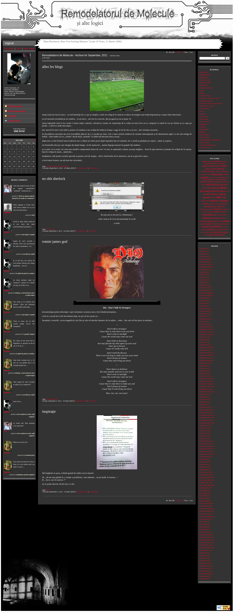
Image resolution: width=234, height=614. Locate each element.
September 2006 (205, 574)
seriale (210, 229)
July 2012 (202, 397)
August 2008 (203, 519)
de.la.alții (217, 177)
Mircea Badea (204, 135)
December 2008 (205, 509)
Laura (201, 111)
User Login (29, 48)
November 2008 (205, 511)
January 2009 (204, 506)
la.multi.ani (210, 206)
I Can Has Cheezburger (207, 145)
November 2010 (205, 449)
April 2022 (203, 254)
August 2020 (203, 298)
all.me (218, 161)
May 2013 (202, 371)
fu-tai (227, 191)
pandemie (216, 218)
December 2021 (205, 264)
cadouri (208, 169)
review (226, 224)
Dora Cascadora (205, 83)
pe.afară (203, 221)
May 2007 (202, 558)
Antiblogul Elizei (205, 75)
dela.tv (205, 180)
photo (211, 221)
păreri (224, 218)
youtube (221, 235)
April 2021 (203, 282)
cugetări (204, 177)
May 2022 (202, 251)
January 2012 (204, 412)
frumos (221, 191)
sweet (203, 232)
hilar (47, 229)
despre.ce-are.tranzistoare (217, 180)
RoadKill (206, 226)
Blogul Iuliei (203, 77)
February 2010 (204, 472)
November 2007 (205, 542)
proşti (52, 229)
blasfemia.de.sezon (211, 166)
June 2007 (203, 555)
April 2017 (203, 316)
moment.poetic (208, 212)
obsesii (54, 399)
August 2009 (203, 488)
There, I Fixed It (205, 148)
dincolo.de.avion (207, 182)
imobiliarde (205, 201)
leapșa (219, 206)
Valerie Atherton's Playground (209, 140)
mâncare (226, 209)
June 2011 (203, 431)
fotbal (48, 166)
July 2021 (202, 275)
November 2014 (205, 334)
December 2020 (205, 293)
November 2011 (205, 418)
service (217, 229)
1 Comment (92, 231)
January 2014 (204, 350)
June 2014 (203, 337)
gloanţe (206, 197)
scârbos (203, 230)
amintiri (206, 163)
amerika (224, 161)
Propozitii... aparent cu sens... (209, 98)
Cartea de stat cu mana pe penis (210, 103)
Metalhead (203, 124)
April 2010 (203, 467)
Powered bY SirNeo (206, 106)
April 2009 (203, 498)
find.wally (205, 191)
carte (213, 169)
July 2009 (202, 490)
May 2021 (202, 280)
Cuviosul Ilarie (204, 109)
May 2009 (202, 496)
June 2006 (203, 579)
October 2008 (204, 514)
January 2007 (204, 568)
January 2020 (204, 311)
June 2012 (203, 399)
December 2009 (205, 477)
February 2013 (204, 379)
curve (211, 177)
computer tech (206, 174)
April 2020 (203, 306)
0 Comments (93, 168)
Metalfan (202, 132)
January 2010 (204, 475)
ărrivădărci (213, 163)
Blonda (201, 93)
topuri (225, 232)
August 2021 (203, 272)
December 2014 (205, 332)
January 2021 (204, 290)
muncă (223, 211)
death (222, 177)
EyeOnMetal (203, 129)
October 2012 (204, 389)
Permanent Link (82, 168)
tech (211, 232)
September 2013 (205, 360)
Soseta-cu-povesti (205, 88)
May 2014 (202, 340)
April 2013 (203, 373)
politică (220, 221)
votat (206, 235)
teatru (207, 232)
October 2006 (204, 571)
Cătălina (7, 212)
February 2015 (204, 327)
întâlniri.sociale (56, 166)
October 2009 (204, 483)
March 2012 (203, 407)
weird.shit (212, 235)
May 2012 (202, 402)
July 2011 (202, 428)
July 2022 (202, 249)
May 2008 (202, 527)
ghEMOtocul (203, 72)
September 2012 (205, 392)
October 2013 (204, 358)
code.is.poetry (207, 171)
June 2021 (203, 277)
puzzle (202, 224)
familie (204, 188)
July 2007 (202, 553)
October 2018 (204, 314)
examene (224, 184)
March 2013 (203, 376)
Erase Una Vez (204, 80)
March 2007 (203, 563)
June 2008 (203, 524)
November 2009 (205, 480)
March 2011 (203, 438)
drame (203, 184)
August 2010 (203, 457)
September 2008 (205, 516)
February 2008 (204, 535)
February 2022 (204, 259)
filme (223, 188)
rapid (208, 224)
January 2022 (204, 262)
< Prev (181, 52)
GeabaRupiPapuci (211, 194)
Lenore (201, 90)
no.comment (222, 215)
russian (224, 227)
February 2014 (204, 347)
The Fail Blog (204, 142)
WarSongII (203, 85)
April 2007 (203, 561)
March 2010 (203, 470)
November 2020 (205, 295)
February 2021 (204, 288)
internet (205, 204)
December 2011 (205, 415)
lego (223, 206)
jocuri (224, 203)
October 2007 (204, 545)
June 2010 (203, 462)
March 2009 (203, 501)
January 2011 (204, 444)
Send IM (12, 116)
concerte (217, 174)
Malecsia (202, 114)
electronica (212, 184)
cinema (220, 168)
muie (216, 211)
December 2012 (205, 384)
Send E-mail (14, 121)
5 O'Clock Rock (204, 122)
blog (224, 165)
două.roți (225, 182)
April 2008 (203, 529)
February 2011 (204, 441)
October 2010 (204, 451)
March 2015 (203, 324)
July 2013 (202, 366)
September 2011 (205, 423)
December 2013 (205, 353)
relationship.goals (217, 224)
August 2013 (203, 363)
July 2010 (202, 459)
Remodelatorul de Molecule (117, 15)
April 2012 (203, 405)
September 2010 (205, 454)
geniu (222, 194)
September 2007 (205, 548)
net (214, 214)
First (176, 52)
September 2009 (205, 485)
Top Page (8, 48)
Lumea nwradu (204, 96)
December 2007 (205, 540)
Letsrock (202, 127)
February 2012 (204, 410)
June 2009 (203, 493)
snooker (224, 230)
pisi (215, 221)
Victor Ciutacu (204, 137)
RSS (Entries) (15, 106)
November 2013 (205, 355)
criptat (225, 174)
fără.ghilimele (213, 188)
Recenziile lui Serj (205, 101)
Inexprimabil (203, 119)
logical (6, 232)
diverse (219, 182)
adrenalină (210, 161)
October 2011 (204, 420)
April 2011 (203, 436)
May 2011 (202, 433)
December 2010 (205, 446)
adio (204, 161)
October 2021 (204, 269)
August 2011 (203, 425)
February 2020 (204, 308)
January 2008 (204, 537)
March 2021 (203, 285)
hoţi (224, 197)
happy (213, 197)
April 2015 (203, 321)
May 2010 (202, 464)
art (218, 163)
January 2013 (204, 381)
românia (65, 166)
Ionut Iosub (203, 116)
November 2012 (205, 386)
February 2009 (204, 503)
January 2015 (204, 329)
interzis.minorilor (215, 204)
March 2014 (203, 345)
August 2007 (203, 550)
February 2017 (204, 319)
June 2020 (203, 301)
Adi (5, 193)
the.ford (218, 232)
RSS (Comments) (17, 111)
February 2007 (204, 566)
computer (224, 171)
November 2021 (205, 267)
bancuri (222, 163)
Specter (7, 312)
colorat (217, 171)
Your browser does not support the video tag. (116, 303)
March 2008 (203, 532)
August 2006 (203, 576)
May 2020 (202, 303)
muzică (48, 399)
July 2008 (202, 522)
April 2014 (203, 342)
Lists (18, 48)
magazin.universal (206, 209)
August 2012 (203, 394)
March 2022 (203, 256)
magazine (218, 209)
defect (227, 177)
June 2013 (203, 368)
